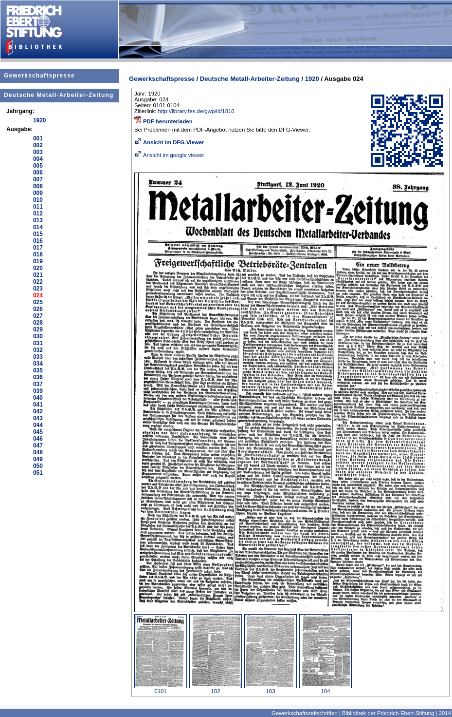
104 (325, 688)
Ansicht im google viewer (169, 155)
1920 (312, 78)
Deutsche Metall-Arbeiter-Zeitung (58, 95)
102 (215, 688)
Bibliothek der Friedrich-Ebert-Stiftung (388, 713)
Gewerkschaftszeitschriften (304, 713)
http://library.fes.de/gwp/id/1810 (196, 111)
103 (270, 688)
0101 (160, 688)
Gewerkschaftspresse (39, 75)
